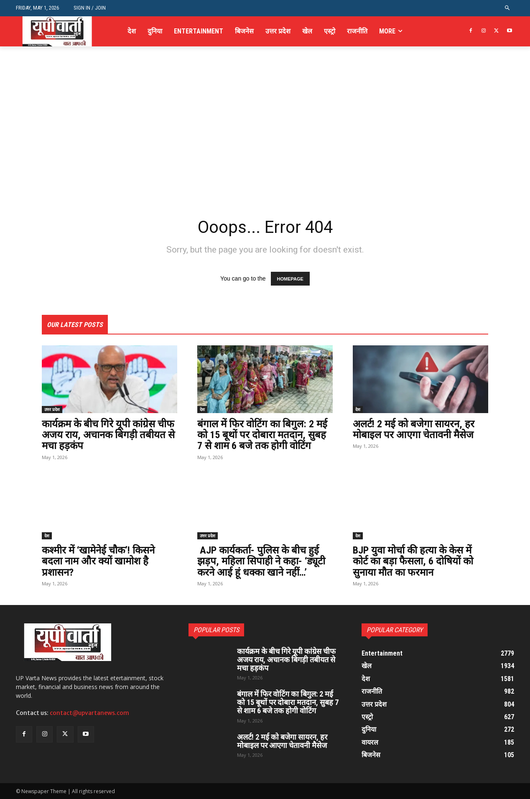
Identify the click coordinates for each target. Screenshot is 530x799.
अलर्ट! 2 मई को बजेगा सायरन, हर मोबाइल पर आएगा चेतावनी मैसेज (413, 429)
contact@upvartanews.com (89, 713)
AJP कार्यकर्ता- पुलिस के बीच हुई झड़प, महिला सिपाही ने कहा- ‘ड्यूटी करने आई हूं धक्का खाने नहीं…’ (261, 561)
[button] (507, 8)
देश (202, 409)
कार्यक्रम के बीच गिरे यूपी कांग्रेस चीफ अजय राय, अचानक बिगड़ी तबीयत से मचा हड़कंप (108, 435)
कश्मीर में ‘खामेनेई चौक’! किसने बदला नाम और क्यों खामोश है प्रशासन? (98, 561)
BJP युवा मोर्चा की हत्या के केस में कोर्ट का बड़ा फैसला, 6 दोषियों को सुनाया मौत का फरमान (413, 561)
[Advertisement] (265, 149)
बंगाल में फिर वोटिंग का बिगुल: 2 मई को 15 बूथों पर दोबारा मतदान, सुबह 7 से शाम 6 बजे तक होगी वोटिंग (262, 435)
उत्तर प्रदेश (52, 409)
